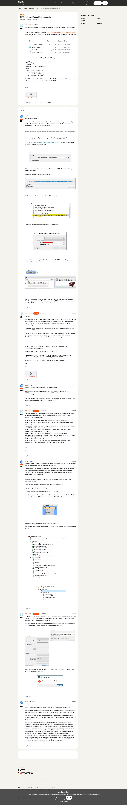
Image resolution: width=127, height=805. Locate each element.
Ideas (47, 3)
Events (62, 3)
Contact (49, 779)
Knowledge (81, 3)
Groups (68, 3)
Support (74, 3)
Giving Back (36, 779)
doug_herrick (28, 24)
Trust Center (57, 779)
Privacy (65, 779)
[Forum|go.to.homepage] (21, 3)
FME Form (31, 8)
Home (19, 8)
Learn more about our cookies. (92, 794)
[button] (98, 3)
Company (20, 779)
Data (37, 8)
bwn (26, 115)
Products (27, 779)
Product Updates (54, 3)
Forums (25, 8)
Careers (43, 779)
